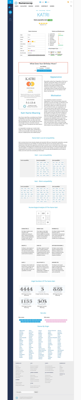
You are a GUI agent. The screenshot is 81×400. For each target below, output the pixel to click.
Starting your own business (34, 379)
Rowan (25, 197)
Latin (30, 349)
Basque (30, 333)
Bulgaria (21, 334)
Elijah (38, 173)
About (60, 365)
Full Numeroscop (47, 375)
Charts (16, 6)
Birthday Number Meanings (20, 385)
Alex (45, 199)
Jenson (60, 173)
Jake (47, 197)
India (30, 344)
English (40, 339)
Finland (30, 340)
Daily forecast (18, 374)
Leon (22, 197)
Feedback (61, 367)
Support (41, 2)
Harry (54, 162)
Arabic (49, 332)
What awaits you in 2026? (20, 371)
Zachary (22, 195)
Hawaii (20, 343)
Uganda (30, 358)
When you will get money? (34, 387)
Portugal (59, 353)
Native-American (42, 350)
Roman (54, 175)
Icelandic (21, 344)
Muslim (30, 350)
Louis (59, 201)
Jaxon (38, 171)
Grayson (45, 201)
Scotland (50, 354)
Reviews (61, 368)
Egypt (20, 339)
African (40, 330)
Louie (41, 173)
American (31, 332)
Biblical (49, 333)
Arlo (41, 169)
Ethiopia (21, 340)
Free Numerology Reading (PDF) (50, 367)
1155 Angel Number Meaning (26, 307)
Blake (56, 201)
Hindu (39, 343)
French (49, 340)
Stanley (41, 201)
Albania (59, 330)
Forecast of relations (33, 368)
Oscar (59, 164)
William (54, 167)
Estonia (59, 339)
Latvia (49, 349)
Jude (57, 173)
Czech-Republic (22, 337)
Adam (41, 171)
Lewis (54, 201)
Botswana (60, 333)
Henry (61, 166)
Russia (30, 354)
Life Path (37, 6)
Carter (54, 171)
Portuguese (22, 354)
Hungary (50, 343)
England (31, 339)
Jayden (59, 199)
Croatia (40, 336)
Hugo (44, 197)
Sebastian (44, 171)
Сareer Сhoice (18, 377)
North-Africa (41, 351)
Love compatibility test (19, 376)
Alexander (42, 167)
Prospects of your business (34, 381)
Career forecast (32, 375)
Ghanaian (40, 341)
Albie (57, 171)
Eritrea (49, 339)
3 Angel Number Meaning (42, 294)
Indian (39, 344)
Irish (20, 346)
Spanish (59, 356)
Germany (31, 341)
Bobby (26, 194)
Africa (30, 330)
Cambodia (31, 334)
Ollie (28, 194)
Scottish (59, 354)
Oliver (38, 162)
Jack (59, 162)
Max (57, 167)
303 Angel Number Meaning (42, 307)
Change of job (32, 378)
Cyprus (59, 336)
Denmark (40, 337)
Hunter (54, 169)
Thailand (50, 357)
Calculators (23, 6)
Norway (50, 351)
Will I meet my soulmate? (34, 365)
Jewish (39, 347)
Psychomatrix (18, 368)
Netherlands (51, 350)
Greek (59, 341)
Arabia (39, 332)
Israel (30, 346)
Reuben (54, 173)
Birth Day (17, 365)
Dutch (59, 337)
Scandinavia (41, 354)
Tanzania (40, 357)
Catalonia (50, 334)
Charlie (62, 162)
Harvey (38, 201)
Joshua (64, 166)
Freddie (45, 162)
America (21, 332)
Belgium (40, 333)
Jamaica (59, 346)
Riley (48, 171)
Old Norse (60, 351)
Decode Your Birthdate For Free (44, 70)
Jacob (56, 164)
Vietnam (40, 358)
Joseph (38, 169)
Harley (38, 175)
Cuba (49, 336)
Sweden (31, 357)
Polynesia (50, 353)
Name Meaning (18, 367)
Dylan (63, 169)
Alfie (48, 162)
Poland (40, 353)
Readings (31, 6)
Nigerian (31, 351)
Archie (38, 164)
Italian (39, 346)
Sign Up (10, 19)
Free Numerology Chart (48, 365)
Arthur (62, 164)
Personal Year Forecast (48, 376)
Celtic (59, 334)
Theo (41, 164)
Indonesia (50, 344)
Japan (20, 347)
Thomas (54, 166)
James (44, 164)
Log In (10, 14)
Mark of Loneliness (48, 381)
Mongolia (21, 350)
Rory (60, 169)
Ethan (38, 166)
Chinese (31, 336)
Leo (53, 164)
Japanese (31, 347)
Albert (63, 199)
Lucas (60, 167)
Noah (56, 162)
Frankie (44, 175)
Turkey (59, 357)
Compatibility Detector (48, 379)
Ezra (60, 175)
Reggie (44, 169)
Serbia (20, 356)
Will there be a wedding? (34, 367)
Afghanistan (22, 330)
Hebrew (31, 343)
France (40, 340)
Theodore (38, 199)
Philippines (31, 353)
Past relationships (33, 370)
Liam (28, 195)
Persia (20, 353)
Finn (48, 199)
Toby (43, 173)
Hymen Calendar (47, 382)
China (20, 336)
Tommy (57, 169)
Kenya (49, 347)
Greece (49, 341)
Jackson (32, 194)
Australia (21, 333)
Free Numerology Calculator (49, 370)
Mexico (59, 349)
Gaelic (59, 340)
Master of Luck (47, 378)
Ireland (59, 344)
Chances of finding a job (34, 376)
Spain (49, 356)
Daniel (46, 167)
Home (10, 7)
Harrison (38, 167)
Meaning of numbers (19, 382)
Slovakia (31, 356)
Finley (41, 166)
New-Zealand (61, 350)
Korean (21, 349)
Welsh (49, 358)
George (41, 162)
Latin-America (41, 349)
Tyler (31, 195)
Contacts (61, 375)
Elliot (25, 195)
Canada (40, 334)
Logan (57, 166)
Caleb (57, 175)
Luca (41, 175)
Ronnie (48, 175)
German (21, 341)
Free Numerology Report (49, 368)
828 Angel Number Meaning (57, 294)
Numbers (52, 6)
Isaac (47, 164)
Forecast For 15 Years (19, 370)
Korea (59, 347)
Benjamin (60, 171)
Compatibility (44, 6)
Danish (30, 337)
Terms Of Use (62, 371)
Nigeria (21, 351)
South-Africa (41, 356)
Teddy (63, 167)
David (63, 173)
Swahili (21, 357)
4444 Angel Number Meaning (26, 294)
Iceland (59, 343)
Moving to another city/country (35, 385)
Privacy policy (62, 370)
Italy (49, 346)
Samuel (47, 173)
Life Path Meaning (18, 383)
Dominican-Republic (52, 337)
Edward (47, 169)
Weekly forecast (18, 373)
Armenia (59, 332)
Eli (27, 197)
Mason (44, 166)
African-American (52, 330)
